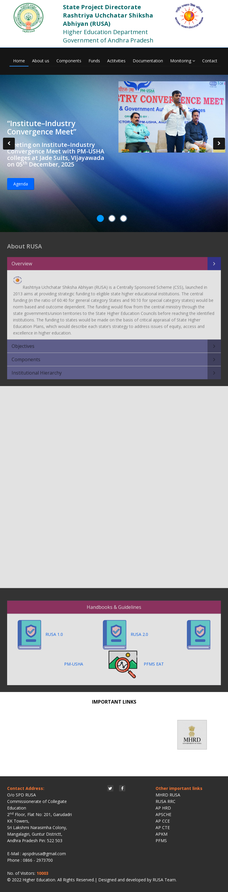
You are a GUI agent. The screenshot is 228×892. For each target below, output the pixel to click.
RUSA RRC (165, 801)
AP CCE (163, 821)
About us (40, 61)
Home (19, 61)
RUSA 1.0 (57, 631)
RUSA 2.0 (142, 631)
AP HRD (163, 808)
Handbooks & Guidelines (114, 604)
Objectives (23, 342)
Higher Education (39, 880)
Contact (209, 61)
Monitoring (182, 61)
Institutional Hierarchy (37, 369)
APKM (161, 834)
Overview (22, 260)
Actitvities (116, 61)
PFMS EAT (136, 661)
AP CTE (163, 827)
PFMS (161, 840)
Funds (94, 61)
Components (68, 61)
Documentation (148, 61)
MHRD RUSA (168, 795)
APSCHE (163, 814)
